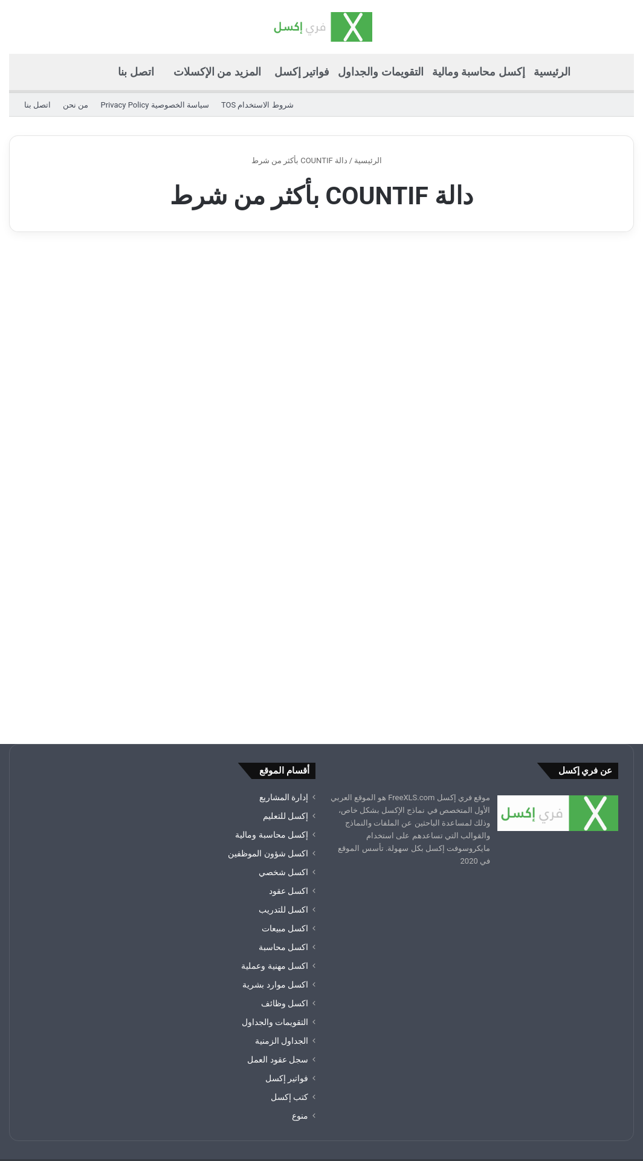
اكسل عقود (288, 810)
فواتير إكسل (301, 71)
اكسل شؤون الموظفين (268, 773)
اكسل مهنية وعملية (274, 885)
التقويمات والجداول (380, 71)
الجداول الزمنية (281, 960)
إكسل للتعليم (285, 735)
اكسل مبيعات (285, 848)
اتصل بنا (135, 71)
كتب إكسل (289, 1016)
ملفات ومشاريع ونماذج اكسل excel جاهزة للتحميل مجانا (280, 1100)
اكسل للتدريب (283, 829)
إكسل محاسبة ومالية (478, 71)
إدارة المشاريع (283, 717)
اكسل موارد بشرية (275, 904)
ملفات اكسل (124, 1100)
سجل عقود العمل (277, 979)
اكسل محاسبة (283, 867)
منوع (300, 1035)
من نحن (75, 104)
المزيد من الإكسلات (217, 71)
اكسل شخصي (283, 792)
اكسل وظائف (284, 923)
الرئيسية (552, 71)
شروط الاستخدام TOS (257, 104)
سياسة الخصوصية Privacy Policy (154, 104)
